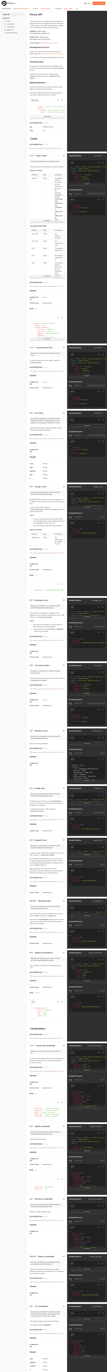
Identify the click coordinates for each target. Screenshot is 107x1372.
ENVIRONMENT (6, 8)
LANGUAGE (58, 8)
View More (47, 116)
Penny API (59, 148)
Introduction (6, 18)
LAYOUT (35, 8)
